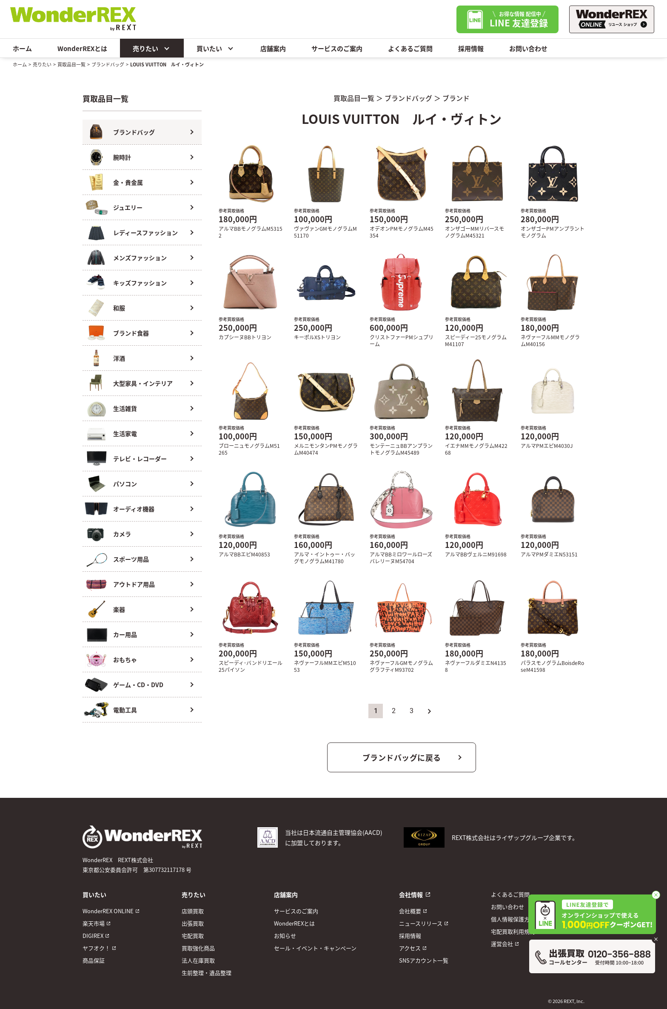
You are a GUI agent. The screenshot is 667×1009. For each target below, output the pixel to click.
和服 (119, 308)
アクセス (410, 948)
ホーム (22, 48)
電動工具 (125, 709)
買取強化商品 (198, 948)
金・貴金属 (128, 182)
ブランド (456, 98)
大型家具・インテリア (143, 383)
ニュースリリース (420, 923)
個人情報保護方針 (513, 919)
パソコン (125, 483)
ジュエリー (128, 207)
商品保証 (94, 960)
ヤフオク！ (96, 948)
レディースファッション (145, 232)
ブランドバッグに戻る (401, 757)
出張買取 (193, 923)
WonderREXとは (82, 48)
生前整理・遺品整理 (206, 973)
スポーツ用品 (131, 559)
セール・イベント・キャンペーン (315, 948)
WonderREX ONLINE (108, 911)
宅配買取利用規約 (513, 931)
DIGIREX (93, 936)
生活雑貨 (125, 408)
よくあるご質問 (410, 48)
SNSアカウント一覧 (423, 960)
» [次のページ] (429, 711)
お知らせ (285, 936)
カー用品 (125, 634)
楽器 (119, 609)
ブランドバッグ (107, 64)
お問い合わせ (528, 48)
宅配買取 (193, 936)
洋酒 (119, 358)
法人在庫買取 (198, 960)
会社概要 (410, 911)
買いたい (216, 48)
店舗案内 (273, 48)
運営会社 (502, 944)
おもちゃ (125, 659)
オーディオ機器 (133, 508)
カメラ (122, 534)
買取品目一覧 (71, 64)
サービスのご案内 (336, 48)
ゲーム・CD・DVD (138, 684)
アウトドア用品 (134, 584)
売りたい (152, 48)
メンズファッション (140, 257)
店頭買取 (193, 911)
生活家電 (125, 433)
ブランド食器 (131, 333)
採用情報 (471, 48)
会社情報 (411, 894)
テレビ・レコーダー (140, 458)
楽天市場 (94, 923)
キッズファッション (140, 282)
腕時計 (122, 157)
